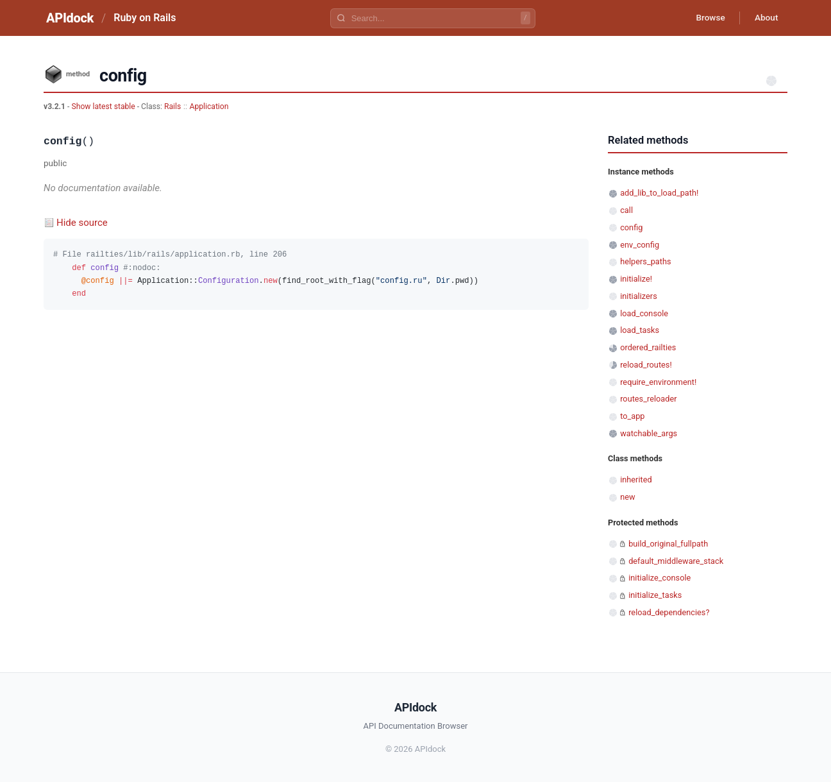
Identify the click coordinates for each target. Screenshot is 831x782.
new (627, 497)
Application (208, 106)
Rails (172, 106)
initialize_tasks (655, 595)
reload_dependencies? (668, 612)
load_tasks (639, 330)
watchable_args (648, 433)
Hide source (82, 222)
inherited (635, 479)
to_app (632, 416)
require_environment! (658, 382)
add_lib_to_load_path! (659, 193)
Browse (707, 18)
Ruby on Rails (144, 18)
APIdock (70, 18)
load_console (644, 313)
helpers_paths (645, 261)
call (626, 210)
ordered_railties (648, 347)
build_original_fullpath (668, 543)
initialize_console (659, 577)
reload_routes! (646, 365)
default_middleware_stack (675, 561)
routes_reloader (648, 399)
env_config (639, 245)
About (765, 18)
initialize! (636, 279)
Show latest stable (104, 106)
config (631, 227)
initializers (638, 296)
